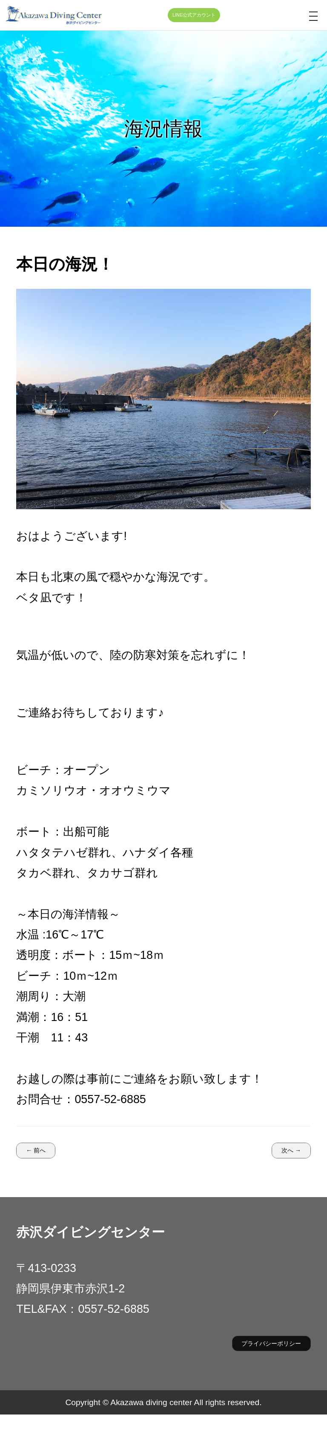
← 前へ (49, 1155)
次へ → (278, 1155)
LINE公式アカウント (211, 14)
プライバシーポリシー (242, 1363)
